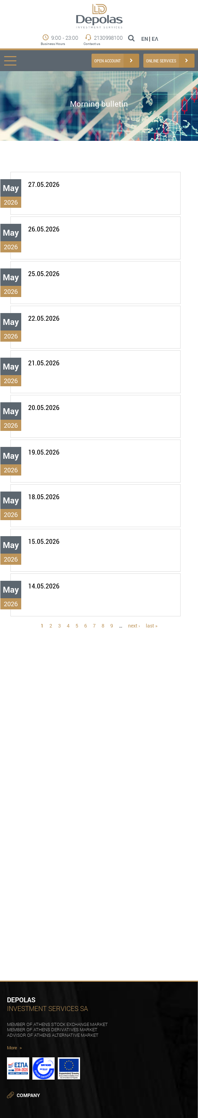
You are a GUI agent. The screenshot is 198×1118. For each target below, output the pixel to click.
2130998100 (108, 37)
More (14, 1048)
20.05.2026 (44, 407)
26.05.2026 (44, 229)
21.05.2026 (44, 362)
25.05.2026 (44, 273)
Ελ (155, 38)
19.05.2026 (44, 452)
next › (134, 625)
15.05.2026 (44, 541)
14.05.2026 (44, 585)
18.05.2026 (44, 496)
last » (152, 625)
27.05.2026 (44, 184)
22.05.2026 (44, 318)
